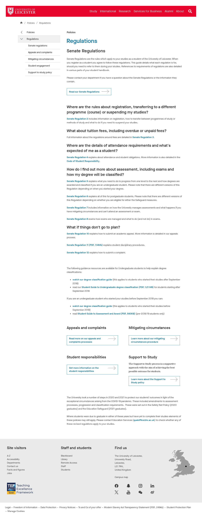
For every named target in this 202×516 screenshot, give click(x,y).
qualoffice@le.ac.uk (144, 420)
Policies (31, 23)
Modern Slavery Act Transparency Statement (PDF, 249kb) (134, 507)
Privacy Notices (67, 507)
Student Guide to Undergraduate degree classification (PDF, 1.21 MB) (118, 287)
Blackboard (66, 455)
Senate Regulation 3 (143, 137)
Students (65, 469)
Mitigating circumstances (41, 59)
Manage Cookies (16, 511)
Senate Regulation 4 (77, 157)
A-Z (8, 455)
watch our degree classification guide (92, 279)
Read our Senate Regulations (84, 91)
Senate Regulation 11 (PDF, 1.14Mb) (85, 245)
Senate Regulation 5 (77, 181)
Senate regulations (37, 45)
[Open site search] (190, 11)
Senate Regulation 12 (78, 252)
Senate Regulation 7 (77, 207)
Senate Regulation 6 (77, 196)
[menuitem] (93, 11)
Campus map (121, 477)
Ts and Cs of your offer (89, 507)
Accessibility (13, 459)
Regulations (33, 38)
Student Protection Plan (179, 507)
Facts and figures (16, 469)
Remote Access (69, 462)
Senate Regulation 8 (77, 218)
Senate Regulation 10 (78, 233)
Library (64, 459)
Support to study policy (40, 72)
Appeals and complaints (40, 52)
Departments (13, 462)
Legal (7, 507)
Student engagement (39, 65)
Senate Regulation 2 (77, 118)
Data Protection (48, 507)
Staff (63, 466)
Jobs (9, 473)
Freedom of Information (25, 507)
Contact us (12, 466)
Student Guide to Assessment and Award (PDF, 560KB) (106, 313)
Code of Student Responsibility (83, 161)
